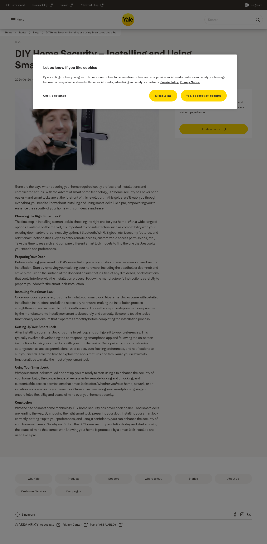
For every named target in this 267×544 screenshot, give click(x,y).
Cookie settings (54, 96)
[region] (135, 82)
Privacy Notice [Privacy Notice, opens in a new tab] (190, 82)
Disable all (163, 96)
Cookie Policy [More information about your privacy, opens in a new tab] (169, 82)
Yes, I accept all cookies (204, 96)
